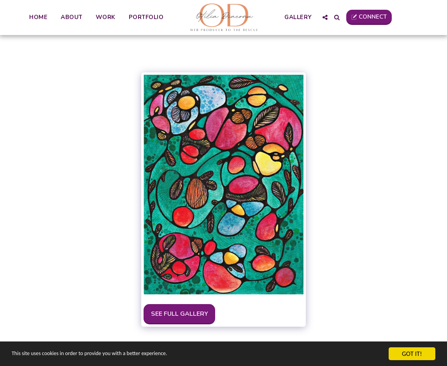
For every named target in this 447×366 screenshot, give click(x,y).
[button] (324, 17)
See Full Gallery (179, 314)
